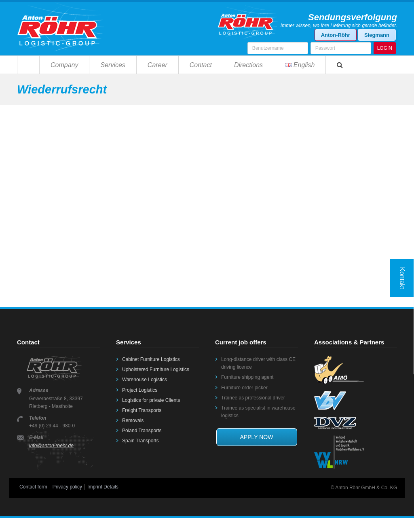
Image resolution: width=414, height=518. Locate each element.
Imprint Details (102, 487)
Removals (133, 420)
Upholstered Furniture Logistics (155, 369)
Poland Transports (141, 430)
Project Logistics (139, 390)
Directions (248, 65)
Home (28, 64)
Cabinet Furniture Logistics (151, 359)
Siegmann (376, 35)
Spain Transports (140, 441)
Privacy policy (67, 487)
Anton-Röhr (335, 35)
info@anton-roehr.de (51, 445)
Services (112, 65)
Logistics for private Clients (151, 400)
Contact (201, 65)
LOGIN (384, 48)
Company (64, 65)
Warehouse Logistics (144, 379)
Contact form (33, 487)
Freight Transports (141, 410)
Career (157, 65)
